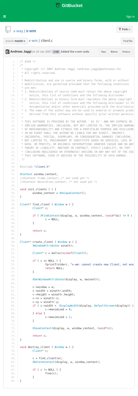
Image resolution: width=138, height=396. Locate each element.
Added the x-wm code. (75, 51)
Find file (127, 41)
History (126, 51)
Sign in (130, 16)
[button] (4, 16)
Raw (103, 51)
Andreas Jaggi (20, 51)
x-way (18, 30)
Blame (114, 51)
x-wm (31, 30)
